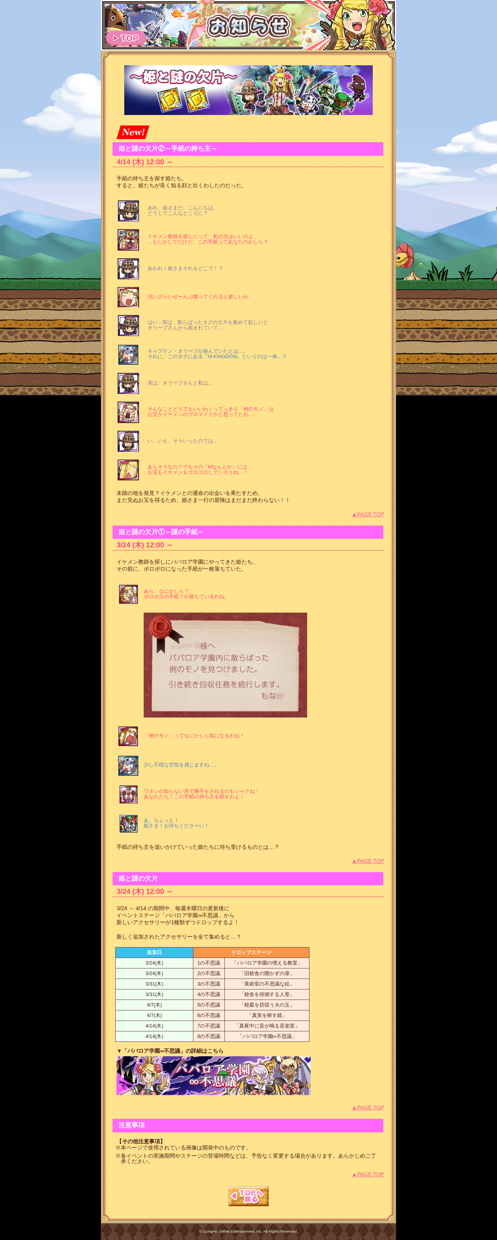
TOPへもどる (248, 1196)
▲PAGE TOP (368, 514)
